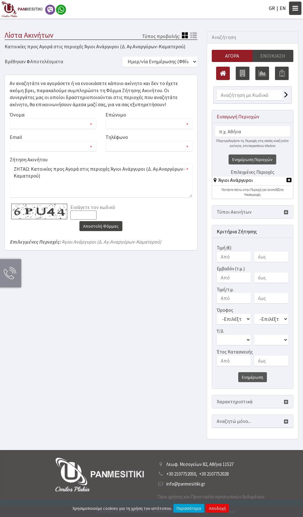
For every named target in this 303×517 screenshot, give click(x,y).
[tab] (252, 181)
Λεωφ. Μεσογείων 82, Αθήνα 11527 (200, 464)
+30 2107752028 (214, 474)
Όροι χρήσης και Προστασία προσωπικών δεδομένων (211, 497)
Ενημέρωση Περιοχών (252, 159)
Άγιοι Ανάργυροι (235, 180)
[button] (233, 180)
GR (272, 8)
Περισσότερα (189, 508)
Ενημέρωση (252, 377)
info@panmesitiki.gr (185, 484)
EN (283, 8)
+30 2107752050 (181, 474)
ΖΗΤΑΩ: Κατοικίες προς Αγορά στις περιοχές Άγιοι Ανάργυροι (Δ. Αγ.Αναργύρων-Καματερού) (101, 180)
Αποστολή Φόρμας (101, 226)
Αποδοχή (217, 508)
